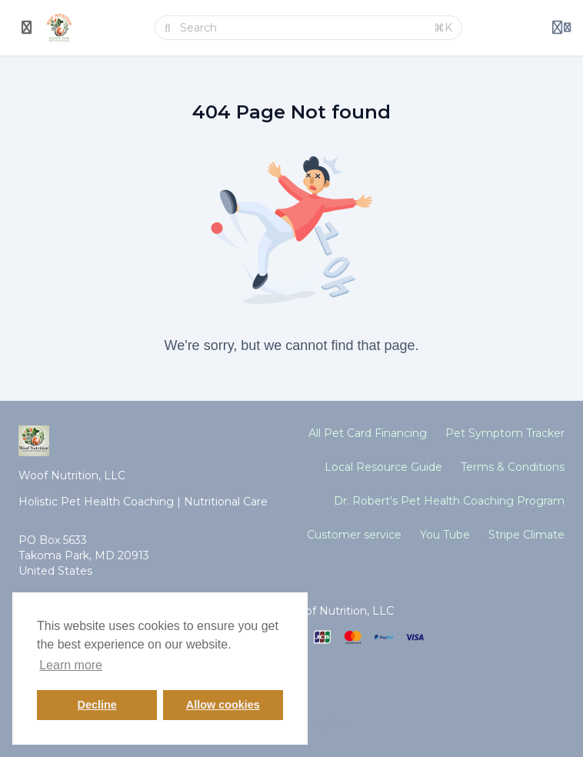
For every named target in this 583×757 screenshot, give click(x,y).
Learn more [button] (70, 665)
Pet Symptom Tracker (505, 433)
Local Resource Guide (383, 467)
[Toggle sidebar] (27, 27)
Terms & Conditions (513, 467)
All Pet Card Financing (367, 433)
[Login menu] (561, 27)
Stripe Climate (526, 535)
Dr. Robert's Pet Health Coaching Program (449, 501)
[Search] (302, 27)
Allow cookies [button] (223, 705)
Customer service (354, 535)
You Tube (445, 535)
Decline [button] (97, 705)
